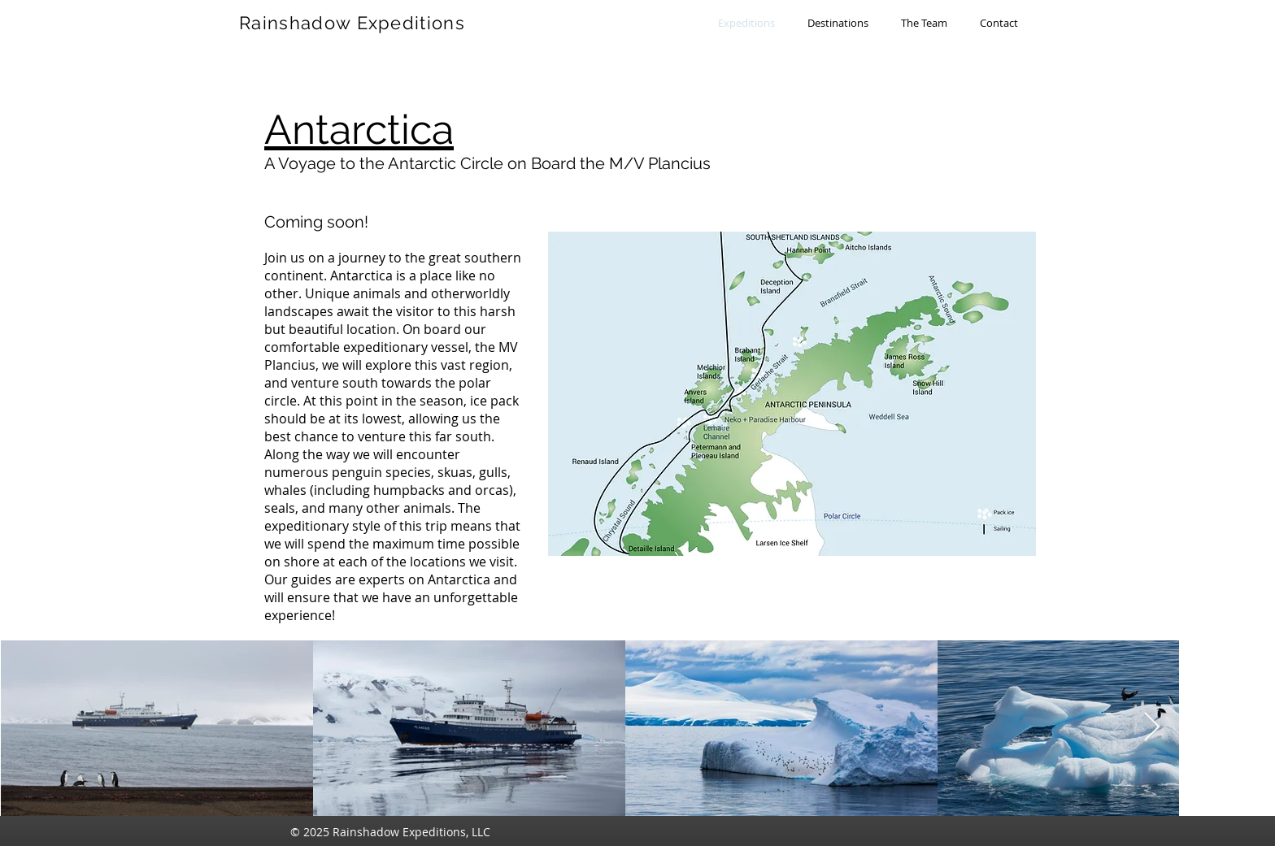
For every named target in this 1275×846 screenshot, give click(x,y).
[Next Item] (1151, 728)
